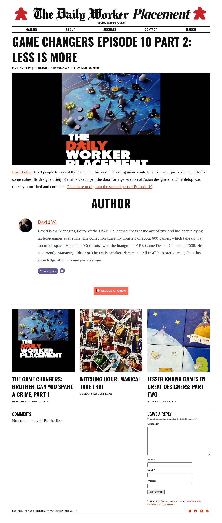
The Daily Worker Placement (56, 511)
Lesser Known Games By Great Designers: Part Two (176, 386)
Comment (153, 424)
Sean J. (88, 394)
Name (151, 459)
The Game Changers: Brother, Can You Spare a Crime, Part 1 (42, 386)
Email (151, 470)
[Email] (62, 270)
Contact (151, 29)
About (70, 29)
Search (190, 29)
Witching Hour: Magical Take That (110, 383)
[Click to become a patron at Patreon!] (111, 290)
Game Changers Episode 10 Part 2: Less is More (102, 49)
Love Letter (22, 172)
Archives (109, 29)
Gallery (31, 29)
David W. (24, 68)
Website (151, 481)
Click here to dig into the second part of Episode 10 (109, 186)
